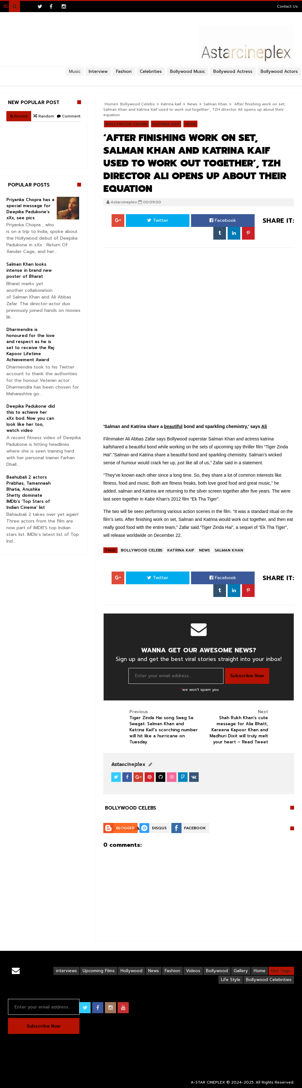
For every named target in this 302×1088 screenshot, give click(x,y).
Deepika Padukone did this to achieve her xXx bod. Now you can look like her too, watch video (30, 418)
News (190, 124)
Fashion (172, 971)
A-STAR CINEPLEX (208, 1082)
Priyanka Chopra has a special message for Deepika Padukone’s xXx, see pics (30, 209)
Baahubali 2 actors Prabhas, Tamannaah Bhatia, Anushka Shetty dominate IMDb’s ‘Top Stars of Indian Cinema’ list (28, 492)
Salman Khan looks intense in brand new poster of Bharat (29, 270)
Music (74, 71)
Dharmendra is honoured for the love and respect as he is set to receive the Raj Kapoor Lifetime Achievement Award (30, 344)
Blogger (125, 828)
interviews (66, 971)
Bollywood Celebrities (269, 980)
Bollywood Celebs (126, 124)
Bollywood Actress (232, 71)
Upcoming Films (99, 971)
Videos (193, 971)
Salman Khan (215, 104)
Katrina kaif (166, 124)
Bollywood (217, 971)
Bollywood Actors (279, 71)
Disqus (159, 828)
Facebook (222, 220)
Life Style (230, 980)
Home (259, 971)
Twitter (157, 220)
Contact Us (287, 6)
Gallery (241, 971)
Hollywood (131, 971)
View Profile (126, 765)
